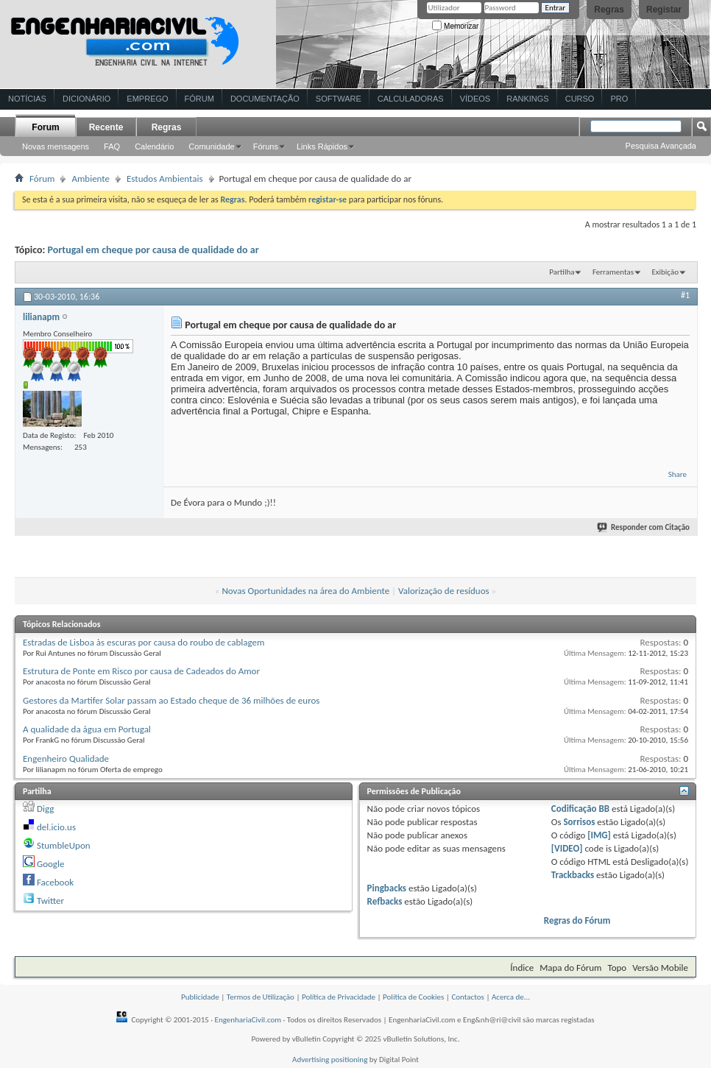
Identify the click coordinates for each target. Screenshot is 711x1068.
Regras (609, 9)
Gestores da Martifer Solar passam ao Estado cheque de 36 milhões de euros (171, 700)
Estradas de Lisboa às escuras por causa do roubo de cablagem (143, 642)
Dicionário (86, 98)
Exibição (665, 272)
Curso (580, 98)
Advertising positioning (329, 1059)
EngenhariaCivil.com (248, 1020)
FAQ (112, 146)
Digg (45, 808)
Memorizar (455, 26)
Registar (664, 9)
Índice (522, 967)
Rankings (527, 98)
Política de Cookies (413, 997)
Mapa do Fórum (570, 967)
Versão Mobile (660, 967)
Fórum (199, 98)
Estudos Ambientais (165, 178)
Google (50, 863)
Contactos (467, 997)
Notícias (27, 98)
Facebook (55, 882)
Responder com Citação (644, 527)
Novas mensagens (55, 146)
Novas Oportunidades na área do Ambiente (305, 590)
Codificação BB (580, 808)
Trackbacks (572, 874)
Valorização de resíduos (443, 590)
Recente (106, 127)
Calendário (154, 146)
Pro (619, 98)
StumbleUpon (64, 845)
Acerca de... (511, 997)
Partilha (561, 272)
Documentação (265, 98)
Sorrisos (579, 821)
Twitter (50, 900)
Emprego (147, 98)
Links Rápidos (322, 146)
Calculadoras (411, 98)
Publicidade (200, 997)
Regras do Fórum (577, 920)
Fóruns (265, 146)
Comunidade (211, 146)
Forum (45, 127)
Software (338, 98)
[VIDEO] (567, 848)
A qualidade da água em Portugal (87, 729)
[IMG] (599, 835)
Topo (616, 967)
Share (677, 474)
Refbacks (385, 901)
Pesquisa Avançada (661, 145)
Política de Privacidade (338, 997)
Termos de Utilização (260, 997)
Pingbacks (386, 888)
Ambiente (90, 178)
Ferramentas (613, 272)
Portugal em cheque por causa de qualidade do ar (153, 250)
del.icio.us (56, 826)
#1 (685, 295)
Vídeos (475, 98)
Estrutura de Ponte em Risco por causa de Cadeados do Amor (141, 670)
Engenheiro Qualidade (66, 758)
